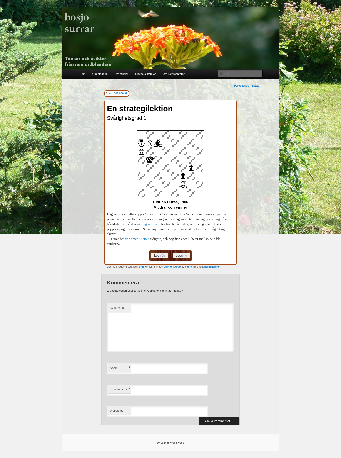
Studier (143, 266)
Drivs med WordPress (170, 442)
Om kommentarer (174, 73)
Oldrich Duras (172, 266)
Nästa (257, 85)
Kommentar (117, 307)
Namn (120, 368)
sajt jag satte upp (148, 224)
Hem (82, 73)
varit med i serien (137, 239)
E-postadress (120, 389)
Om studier (121, 73)
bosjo (188, 266)
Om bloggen (100, 73)
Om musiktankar (145, 73)
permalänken (212, 266)
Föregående (240, 85)
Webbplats (116, 410)
